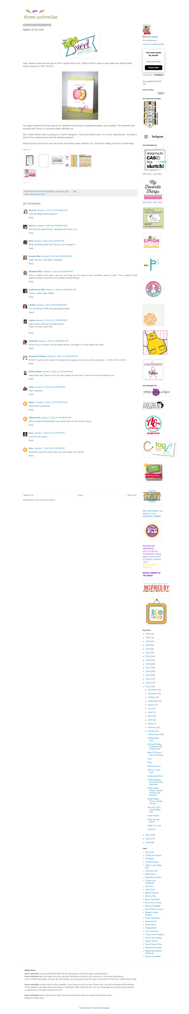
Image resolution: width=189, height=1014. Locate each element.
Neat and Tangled (152, 906)
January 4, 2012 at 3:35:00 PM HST (58, 372)
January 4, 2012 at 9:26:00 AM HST (52, 305)
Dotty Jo (32, 226)
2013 (148, 683)
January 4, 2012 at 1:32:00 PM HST (62, 356)
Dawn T (32, 402)
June (150, 712)
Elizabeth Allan (35, 272)
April (150, 720)
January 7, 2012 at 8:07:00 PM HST (50, 448)
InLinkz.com (26, 182)
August (151, 705)
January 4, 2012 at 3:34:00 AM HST (52, 226)
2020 (148, 656)
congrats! (151, 829)
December (152, 690)
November (152, 693)
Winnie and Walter (153, 956)
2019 (148, 660)
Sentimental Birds (155, 776)
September (153, 701)
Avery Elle (149, 852)
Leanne (32, 320)
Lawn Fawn (150, 890)
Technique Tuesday (153, 947)
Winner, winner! (154, 766)
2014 (148, 679)
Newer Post (29, 495)
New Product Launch (154, 909)
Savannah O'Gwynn (38, 356)
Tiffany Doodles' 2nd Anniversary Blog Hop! (155, 782)
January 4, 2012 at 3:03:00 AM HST (52, 210)
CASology (149, 859)
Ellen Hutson (150, 874)
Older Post (132, 495)
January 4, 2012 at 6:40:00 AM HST (61, 290)
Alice (31, 448)
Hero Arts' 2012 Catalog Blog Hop (154, 809)
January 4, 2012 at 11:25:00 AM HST (52, 320)
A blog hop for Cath (156, 734)
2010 (148, 839)
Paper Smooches (152, 918)
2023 (148, 645)
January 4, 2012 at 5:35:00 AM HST (57, 256)
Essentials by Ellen (153, 877)
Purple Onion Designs (154, 934)
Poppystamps (151, 928)
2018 (148, 664)
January (151, 731)
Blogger (106, 1008)
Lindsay (32, 305)
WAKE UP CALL (150, 514)
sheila (31, 387)
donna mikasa (151, 37)
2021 (148, 653)
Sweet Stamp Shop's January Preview (155, 801)
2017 (148, 668)
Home (80, 495)
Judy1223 (33, 341)
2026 (148, 634)
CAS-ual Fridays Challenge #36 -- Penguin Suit (156, 746)
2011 (148, 835)
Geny (31, 433)
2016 (148, 671)
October (151, 697)
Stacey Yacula (151, 941)
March (151, 724)
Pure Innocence (152, 931)
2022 (148, 649)
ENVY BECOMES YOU (153, 511)
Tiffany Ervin (34, 418)
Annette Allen (35, 256)
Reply (31, 218)
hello (150, 762)
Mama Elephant (152, 893)
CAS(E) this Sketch (153, 855)
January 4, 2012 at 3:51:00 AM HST (49, 241)
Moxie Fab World (152, 899)
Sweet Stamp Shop (37, 194)
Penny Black (150, 925)
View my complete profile (153, 44)
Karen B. (33, 210)
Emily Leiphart (35, 372)
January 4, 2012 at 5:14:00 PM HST (50, 387)
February (152, 727)
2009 (148, 842)
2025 (148, 638)
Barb (31, 241)
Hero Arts (149, 886)
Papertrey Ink (151, 921)
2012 (148, 686)
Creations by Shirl (37, 290)
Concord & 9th (151, 871)
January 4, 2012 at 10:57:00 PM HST (52, 402)
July (150, 709)
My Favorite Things (153, 903)
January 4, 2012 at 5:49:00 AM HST (58, 272)
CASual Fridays (152, 862)
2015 (148, 675)
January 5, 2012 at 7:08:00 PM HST (56, 418)
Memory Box (150, 896)
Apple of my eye (154, 825)
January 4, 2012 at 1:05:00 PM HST (53, 341)
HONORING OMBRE (152, 516)
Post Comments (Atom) (45, 500)
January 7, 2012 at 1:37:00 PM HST (49, 433)
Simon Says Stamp (153, 938)
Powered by (153, 75)
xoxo (150, 759)
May (150, 716)
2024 (148, 641)
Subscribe (153, 67)
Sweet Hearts (153, 816)
